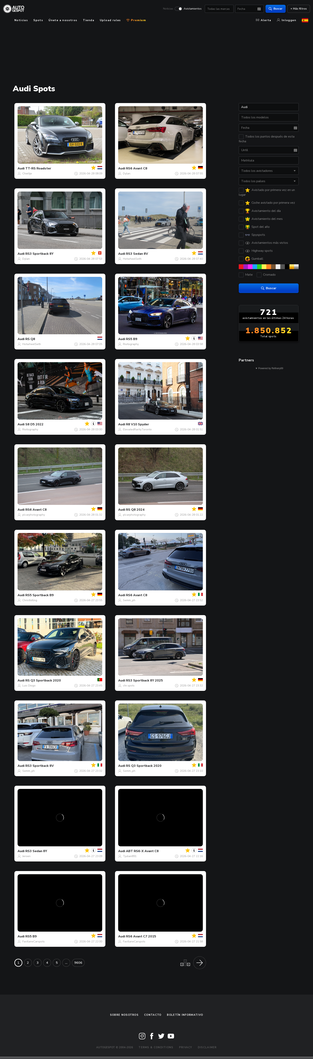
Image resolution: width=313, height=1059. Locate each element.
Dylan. (127, 173)
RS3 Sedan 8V (137, 254)
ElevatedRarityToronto (137, 429)
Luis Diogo (29, 685)
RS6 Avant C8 (136, 168)
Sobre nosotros (124, 1015)
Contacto (152, 1015)
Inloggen (286, 20)
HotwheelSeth (132, 259)
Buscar (274, 9)
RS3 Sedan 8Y (36, 851)
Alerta (263, 20)
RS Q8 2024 (135, 509)
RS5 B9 (131, 339)
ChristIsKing (29, 600)
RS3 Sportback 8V (39, 766)
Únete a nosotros (63, 20)
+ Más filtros (297, 9)
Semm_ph (129, 600)
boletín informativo (185, 1015)
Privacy (185, 1047)
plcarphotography (33, 515)
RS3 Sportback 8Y (39, 254)
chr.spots (129, 685)
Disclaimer (207, 1047)
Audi (21, 168)
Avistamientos (191, 9)
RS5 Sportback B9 (39, 595)
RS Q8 (30, 339)
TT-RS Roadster (38, 168)
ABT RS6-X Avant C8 (142, 851)
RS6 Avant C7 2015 (141, 936)
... (66, 963)
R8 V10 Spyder (137, 424)
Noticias (166, 9)
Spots (38, 20)
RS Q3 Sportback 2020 (43, 680)
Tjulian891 (130, 856)
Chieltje (27, 173)
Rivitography (131, 344)
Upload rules (110, 20)
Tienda (88, 20)
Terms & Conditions (156, 1047)
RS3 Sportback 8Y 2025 (144, 680)
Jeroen (26, 856)
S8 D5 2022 (34, 424)
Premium (136, 20)
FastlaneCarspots (33, 941)
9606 (78, 963)
